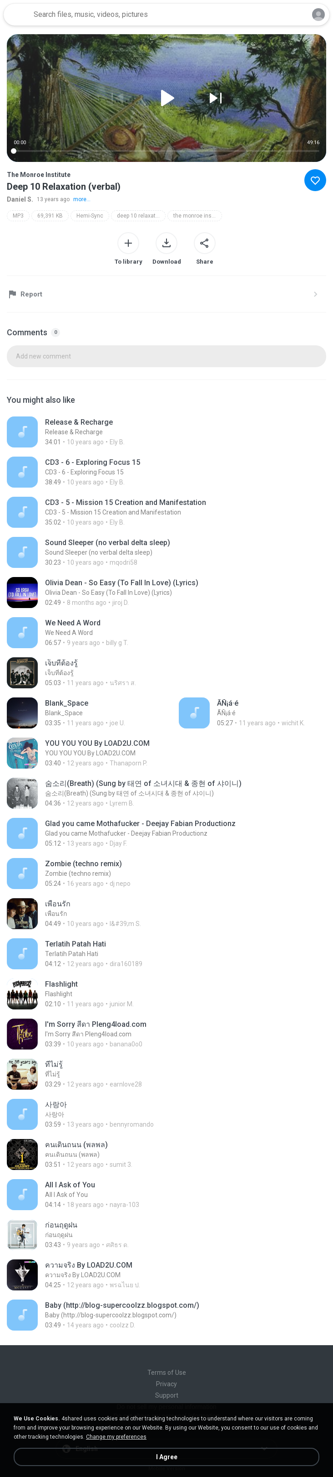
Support (166, 1395)
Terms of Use (166, 1372)
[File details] (99, 431)
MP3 (18, 216)
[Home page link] (17, 14)
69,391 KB (50, 216)
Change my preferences (116, 1437)
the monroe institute (197, 216)
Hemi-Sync (89, 216)
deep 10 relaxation (140, 216)
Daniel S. (20, 199)
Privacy (166, 1384)
